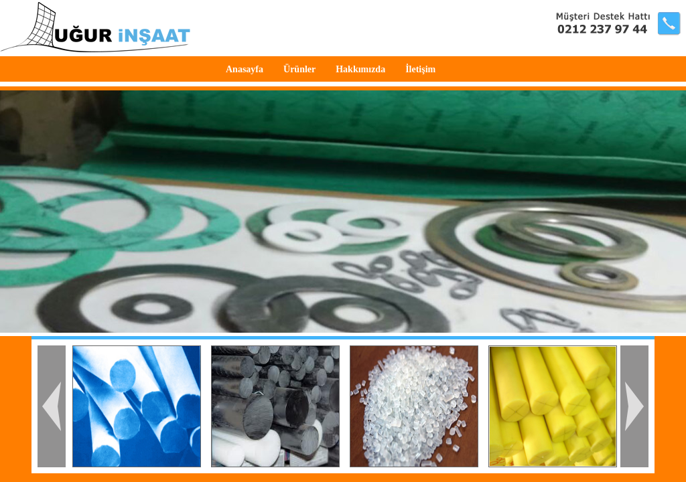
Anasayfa (244, 69)
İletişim (420, 69)
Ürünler (299, 69)
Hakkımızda (360, 69)
